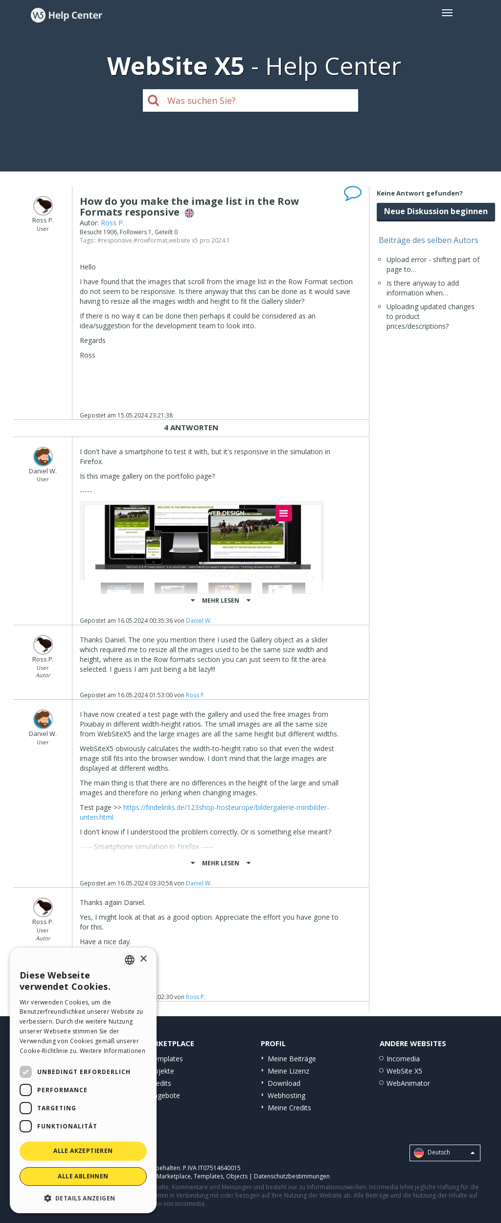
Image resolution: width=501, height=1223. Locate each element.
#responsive (114, 240)
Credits (160, 1083)
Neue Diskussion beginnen (436, 211)
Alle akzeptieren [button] (83, 1151)
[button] (83, 1197)
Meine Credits (289, 1107)
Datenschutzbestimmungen (292, 1176)
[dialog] (83, 1080)
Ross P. (112, 222)
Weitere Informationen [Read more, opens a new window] (112, 1051)
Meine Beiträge (292, 1058)
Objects (237, 1176)
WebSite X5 (404, 1071)
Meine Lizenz (288, 1071)
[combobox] (130, 960)
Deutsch (444, 1153)
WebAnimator (408, 1083)
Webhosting (286, 1095)
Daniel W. (199, 620)
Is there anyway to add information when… (423, 287)
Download (284, 1083)
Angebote (164, 1095)
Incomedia (403, 1058)
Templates (166, 1058)
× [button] (143, 959)
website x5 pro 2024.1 (199, 240)
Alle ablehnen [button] (83, 1176)
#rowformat (150, 240)
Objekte (161, 1071)
